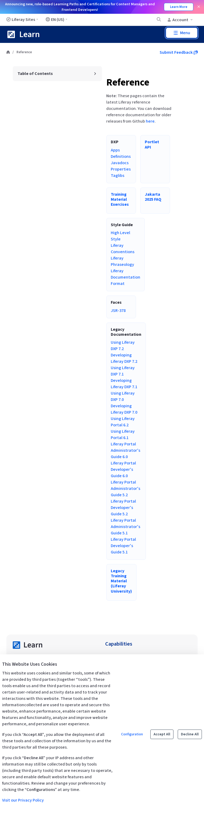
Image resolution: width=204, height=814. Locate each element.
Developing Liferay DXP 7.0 (124, 409)
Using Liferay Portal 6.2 (123, 422)
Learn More (178, 7)
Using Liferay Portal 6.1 (123, 434)
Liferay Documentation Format (125, 277)
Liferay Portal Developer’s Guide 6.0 (123, 469)
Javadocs (120, 163)
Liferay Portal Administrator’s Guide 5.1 (125, 526)
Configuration (132, 734)
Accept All (162, 734)
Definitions (121, 156)
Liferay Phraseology (122, 261)
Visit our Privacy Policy (23, 800)
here (150, 121)
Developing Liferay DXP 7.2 (124, 358)
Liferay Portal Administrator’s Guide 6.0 (125, 450)
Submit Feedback (179, 52)
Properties (121, 169)
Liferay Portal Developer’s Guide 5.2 (123, 507)
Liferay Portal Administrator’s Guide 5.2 (125, 488)
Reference (127, 82)
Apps (115, 150)
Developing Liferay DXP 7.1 (124, 384)
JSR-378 (118, 311)
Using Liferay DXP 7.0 (123, 396)
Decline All (190, 734)
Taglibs (117, 175)
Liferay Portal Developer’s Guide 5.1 (123, 545)
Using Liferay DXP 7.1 (123, 371)
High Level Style (120, 236)
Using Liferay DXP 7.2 (123, 345)
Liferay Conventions (122, 249)
